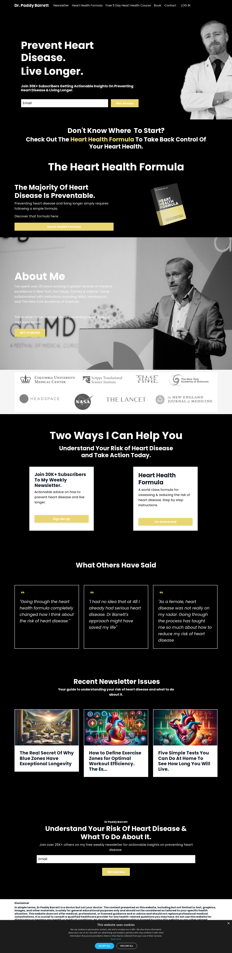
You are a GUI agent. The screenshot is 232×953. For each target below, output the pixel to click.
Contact (170, 5)
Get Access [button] (125, 103)
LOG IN (185, 5)
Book (157, 5)
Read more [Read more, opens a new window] (116, 939)
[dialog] (116, 936)
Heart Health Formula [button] (64, 227)
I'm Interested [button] (165, 522)
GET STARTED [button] (30, 333)
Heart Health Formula (87, 5)
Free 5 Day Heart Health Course (128, 5)
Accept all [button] (105, 945)
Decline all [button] (126, 945)
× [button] (228, 923)
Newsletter (61, 5)
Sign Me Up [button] (61, 519)
